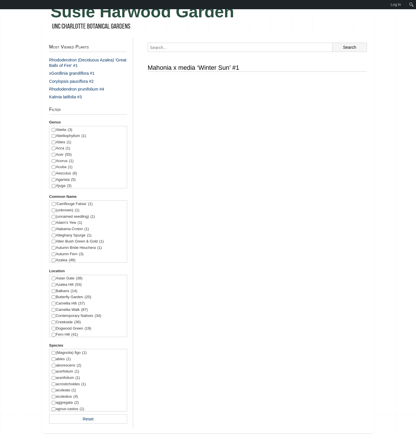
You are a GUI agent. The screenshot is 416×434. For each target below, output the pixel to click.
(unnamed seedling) (75, 216)
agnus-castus (70, 409)
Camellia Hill (70, 303)
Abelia (64, 130)
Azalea (65, 260)
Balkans (66, 291)
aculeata (66, 390)
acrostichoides (71, 384)
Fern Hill (67, 334)
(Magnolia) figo (71, 353)
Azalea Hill (68, 285)
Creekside (68, 322)
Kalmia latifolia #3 (65, 97)
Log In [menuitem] (396, 4)
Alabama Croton (72, 229)
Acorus (64, 161)
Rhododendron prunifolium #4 (76, 89)
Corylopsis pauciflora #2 (71, 81)
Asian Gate (69, 278)
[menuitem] (3, 4)
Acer (64, 154)
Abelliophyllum (71, 136)
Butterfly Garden (73, 297)
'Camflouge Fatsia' (74, 204)
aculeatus (67, 396)
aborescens (68, 365)
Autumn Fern (69, 254)
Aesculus (66, 173)
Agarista (66, 180)
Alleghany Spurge (73, 235)
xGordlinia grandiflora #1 (71, 73)
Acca (63, 148)
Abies (63, 142)
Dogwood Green (73, 328)
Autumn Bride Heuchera (79, 248)
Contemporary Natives (78, 316)
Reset (88, 419)
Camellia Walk (72, 310)
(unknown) (67, 210)
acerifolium (68, 378)
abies (63, 359)
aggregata (67, 402)
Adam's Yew (69, 223)
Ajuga (63, 186)
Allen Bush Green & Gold (80, 241)
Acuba (64, 167)
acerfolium (67, 371)
